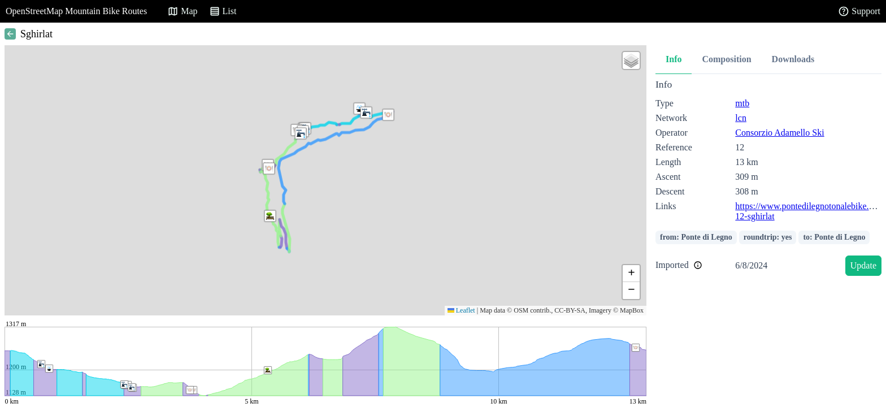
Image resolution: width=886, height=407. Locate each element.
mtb (742, 103)
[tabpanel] (768, 179)
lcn (740, 118)
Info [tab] (673, 59)
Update (863, 265)
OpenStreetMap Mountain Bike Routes (76, 11)
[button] (270, 216)
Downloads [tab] (793, 59)
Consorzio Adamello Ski (779, 132)
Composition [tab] (726, 59)
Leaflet (461, 310)
